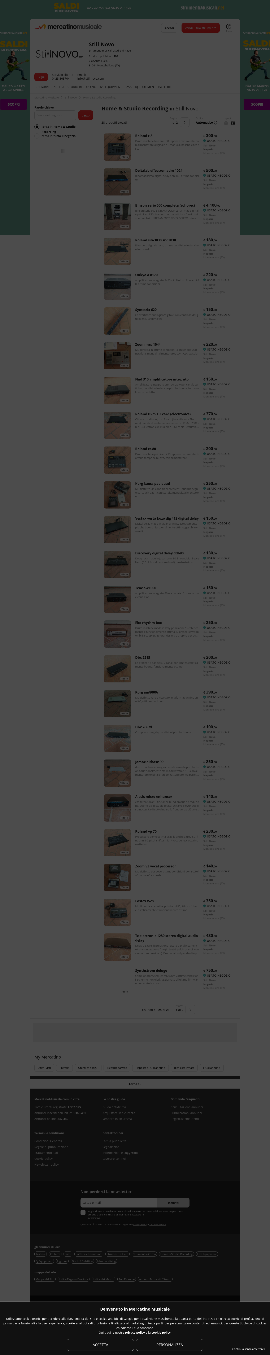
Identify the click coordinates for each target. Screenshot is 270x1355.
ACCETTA (100, 1344)
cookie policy (161, 1332)
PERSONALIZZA (169, 1344)
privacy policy (135, 1332)
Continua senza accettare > (249, 1349)
